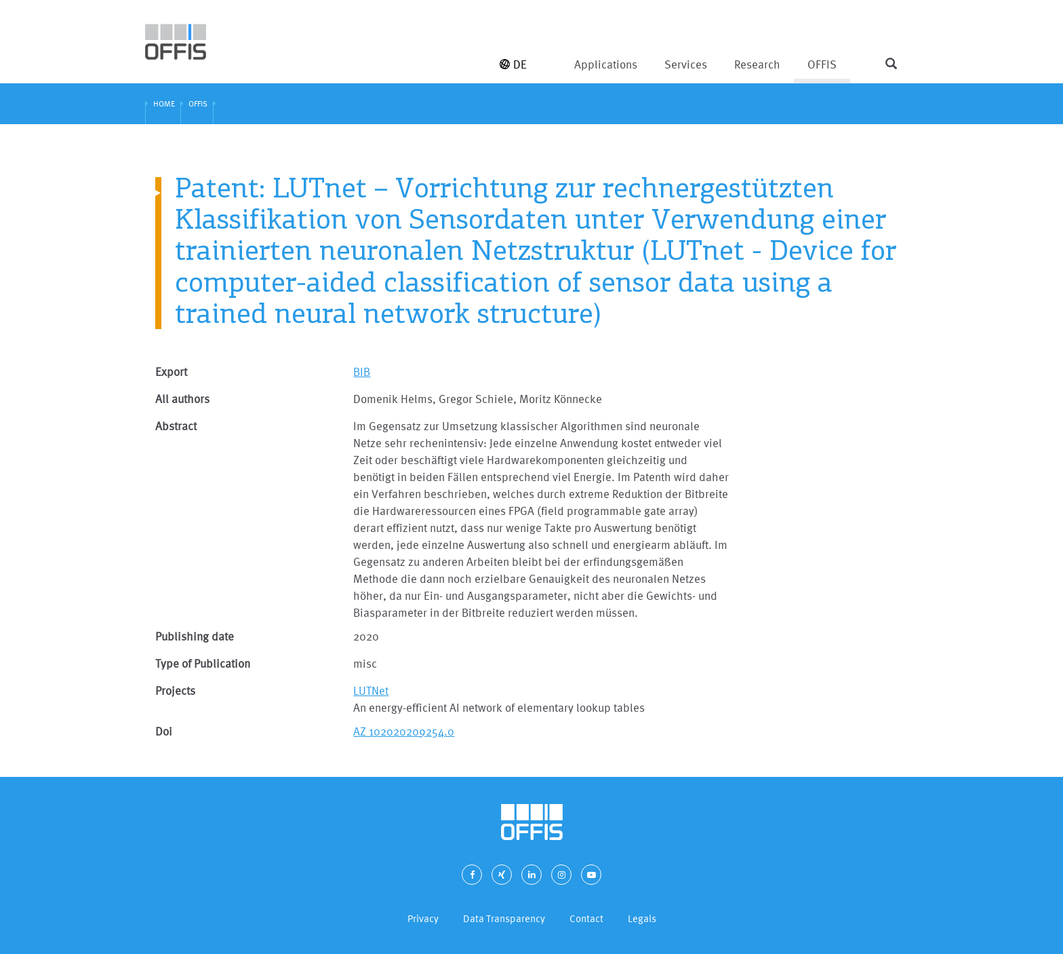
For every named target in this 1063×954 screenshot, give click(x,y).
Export (171, 371)
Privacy (423, 918)
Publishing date (194, 636)
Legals (642, 918)
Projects (175, 690)
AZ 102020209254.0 (403, 731)
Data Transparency (504, 918)
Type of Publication (202, 663)
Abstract (176, 425)
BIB (361, 371)
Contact (586, 918)
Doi (163, 731)
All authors (182, 398)
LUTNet (370, 690)
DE (513, 64)
